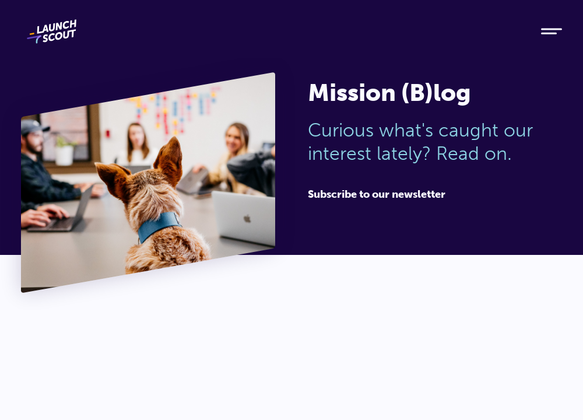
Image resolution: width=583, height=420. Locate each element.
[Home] (270, 31)
